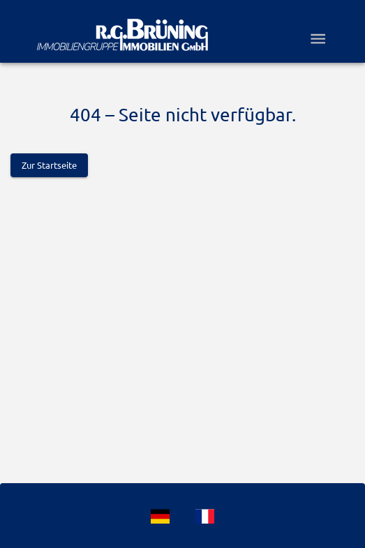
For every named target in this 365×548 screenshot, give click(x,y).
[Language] (160, 516)
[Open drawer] (318, 38)
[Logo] (122, 34)
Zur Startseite (49, 165)
